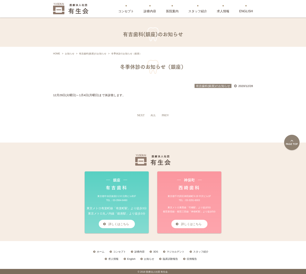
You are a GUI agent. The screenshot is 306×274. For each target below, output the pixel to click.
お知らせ (149, 257)
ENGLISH (246, 11)
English (131, 257)
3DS (155, 250)
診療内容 (150, 11)
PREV (165, 115)
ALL (153, 115)
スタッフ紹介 (197, 11)
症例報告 (192, 257)
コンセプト (126, 11)
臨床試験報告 (170, 257)
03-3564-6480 (120, 200)
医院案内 (172, 11)
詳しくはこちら (119, 223)
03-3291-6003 (192, 200)
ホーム (100, 250)
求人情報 (223, 11)
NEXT (140, 115)
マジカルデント (175, 250)
